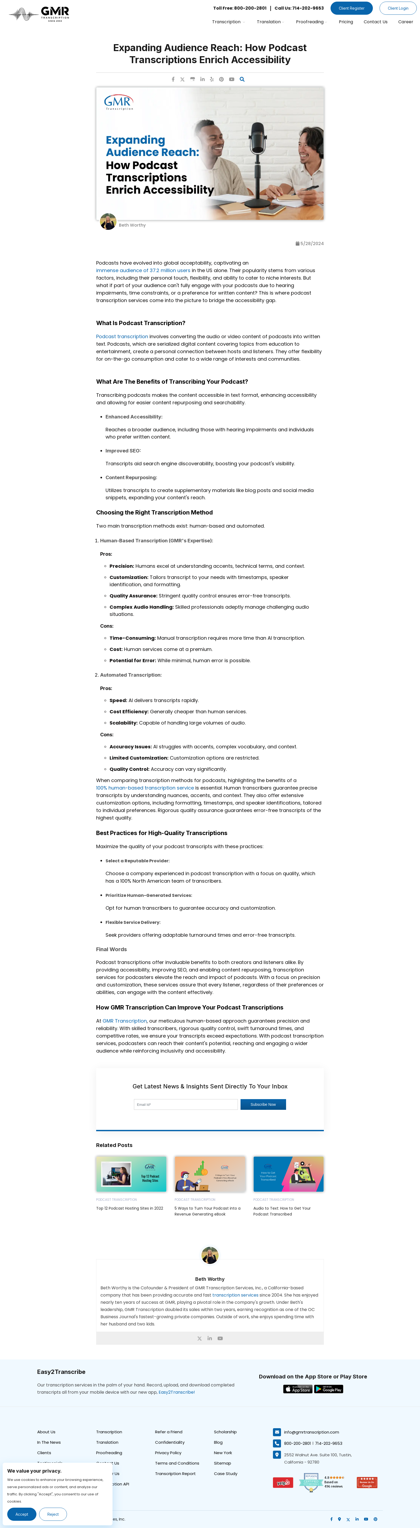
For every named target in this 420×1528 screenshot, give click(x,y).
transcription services (235, 1295)
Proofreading (311, 22)
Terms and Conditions (177, 1463)
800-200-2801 (297, 1443)
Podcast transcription (122, 336)
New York (223, 1452)
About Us (46, 1432)
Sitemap (222, 1463)
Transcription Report (175, 1473)
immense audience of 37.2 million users (143, 270)
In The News (49, 1442)
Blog (218, 1442)
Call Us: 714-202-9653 (299, 8)
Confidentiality (170, 1442)
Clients (44, 1452)
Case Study (225, 1473)
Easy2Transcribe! (177, 1392)
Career (405, 22)
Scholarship (225, 1432)
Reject (53, 1514)
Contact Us (376, 22)
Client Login (398, 8)
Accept (22, 1514)
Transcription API (112, 1484)
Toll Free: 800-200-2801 (240, 8)
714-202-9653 (328, 1443)
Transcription (228, 22)
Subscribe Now (263, 1104)
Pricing (346, 22)
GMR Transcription (125, 1021)
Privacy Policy (168, 1452)
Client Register (352, 8)
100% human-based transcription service (145, 787)
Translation (270, 22)
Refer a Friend (168, 1432)
